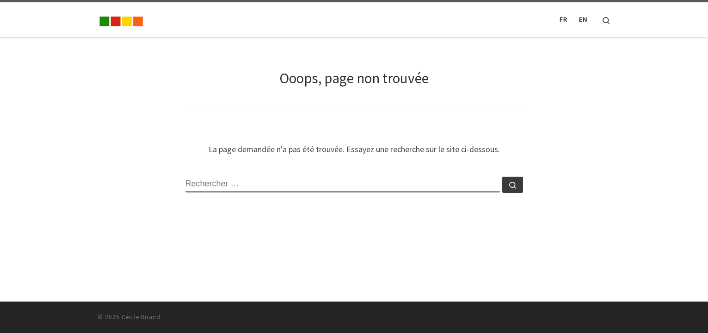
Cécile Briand (141, 317)
